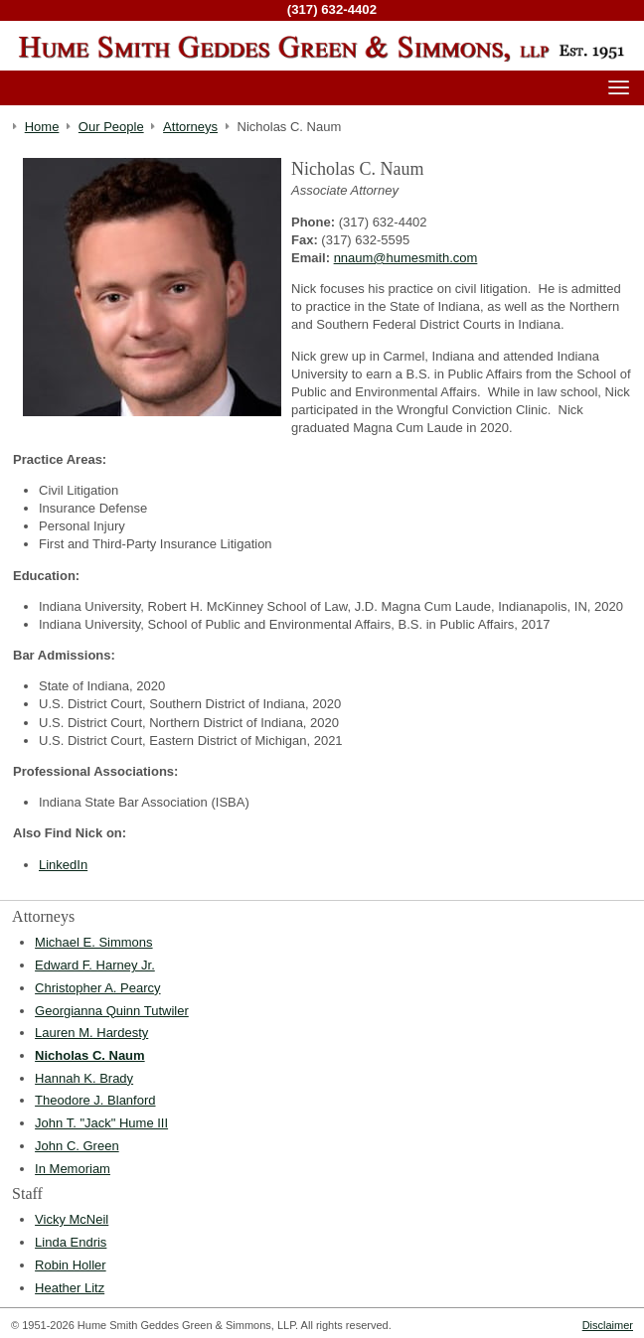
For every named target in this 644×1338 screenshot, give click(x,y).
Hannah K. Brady (84, 1078)
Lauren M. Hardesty (91, 1032)
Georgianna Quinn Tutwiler (112, 1010)
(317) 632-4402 (332, 9)
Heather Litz (69, 1287)
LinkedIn (63, 864)
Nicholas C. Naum (90, 1055)
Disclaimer (607, 1325)
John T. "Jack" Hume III (101, 1122)
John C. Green (77, 1145)
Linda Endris (70, 1242)
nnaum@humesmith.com (406, 257)
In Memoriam (72, 1168)
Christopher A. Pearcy (97, 987)
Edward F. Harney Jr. (95, 965)
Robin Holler (70, 1265)
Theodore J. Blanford (95, 1100)
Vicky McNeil (71, 1219)
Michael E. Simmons (93, 942)
